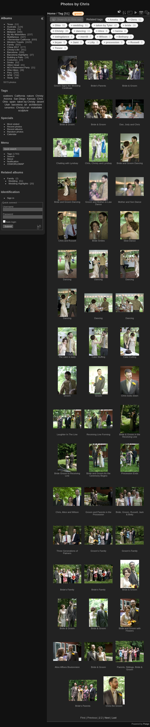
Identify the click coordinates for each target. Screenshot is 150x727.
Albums (6, 18)
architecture (35, 104)
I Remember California (18, 39)
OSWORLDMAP (15, 164)
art (25, 104)
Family (10, 44)
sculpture (23, 110)
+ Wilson (104, 36)
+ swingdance (62, 36)
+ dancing (82, 31)
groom (78, 13)
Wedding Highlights (18, 183)
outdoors (8, 95)
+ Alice (101, 31)
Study (10, 77)
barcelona (17, 104)
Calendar (12, 134)
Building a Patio (15, 57)
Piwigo (146, 724)
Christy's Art (13, 49)
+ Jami (76, 42)
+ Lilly (93, 42)
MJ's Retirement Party (18, 67)
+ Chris (134, 19)
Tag (60, 13)
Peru (9, 72)
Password (8, 214)
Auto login (9, 222)
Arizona (8, 98)
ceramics (9, 107)
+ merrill (84, 36)
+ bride (129, 25)
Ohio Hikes (13, 70)
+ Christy (60, 31)
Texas (10, 24)
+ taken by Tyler (105, 25)
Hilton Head (13, 65)
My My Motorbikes (16, 34)
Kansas (31, 98)
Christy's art (22, 107)
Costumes (12, 60)
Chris (40, 98)
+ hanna (119, 31)
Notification (13, 161)
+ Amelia (115, 19)
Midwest (11, 32)
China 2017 (13, 47)
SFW (9, 75)
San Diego (19, 98)
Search (10, 156)
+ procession (113, 42)
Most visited (13, 124)
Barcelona (12, 52)
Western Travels (15, 42)
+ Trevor (59, 48)
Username (8, 206)
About (10, 159)
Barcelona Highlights (17, 54)
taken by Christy (26, 101)
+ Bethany (124, 36)
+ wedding (79, 25)
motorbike (36, 107)
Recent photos (14, 126)
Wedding (13, 181)
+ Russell (135, 42)
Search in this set (69, 19)
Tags (9, 153)
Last (114, 717)
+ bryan (59, 42)
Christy (39, 95)
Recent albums (14, 129)
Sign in (10, 198)
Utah (7, 104)
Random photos (15, 131)
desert (40, 101)
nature (30, 95)
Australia (11, 26)
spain (13, 101)
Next (107, 717)
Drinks (10, 62)
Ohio (5, 101)
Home (51, 13)
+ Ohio (59, 25)
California (19, 95)
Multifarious (13, 37)
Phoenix (11, 29)
